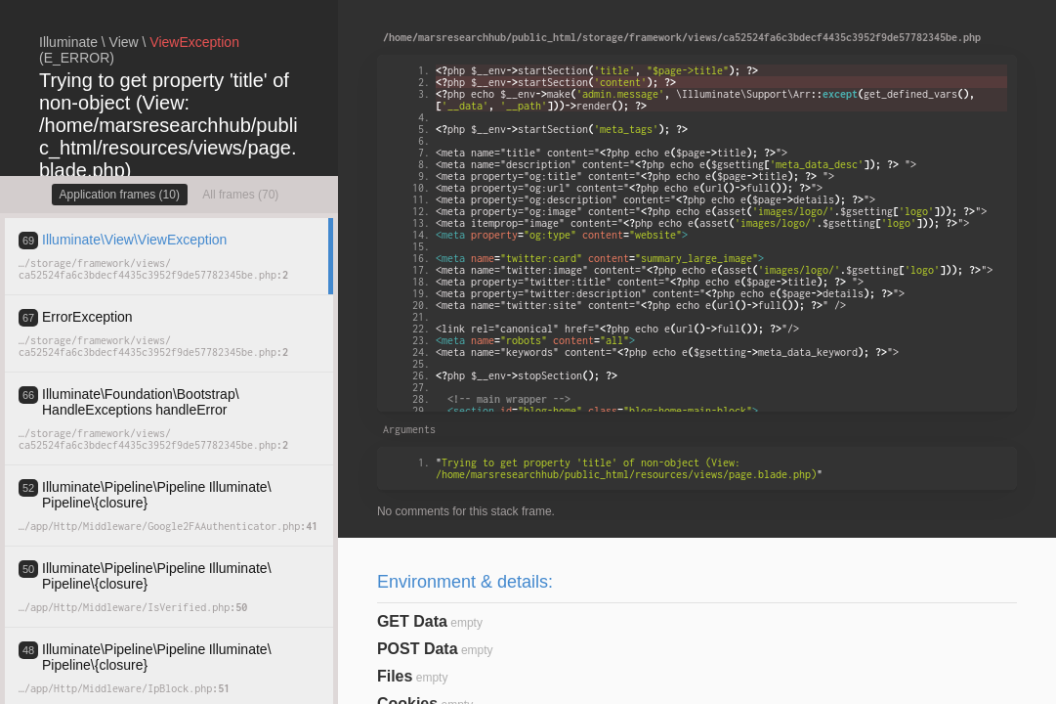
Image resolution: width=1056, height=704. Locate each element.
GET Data (412, 621)
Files (394, 676)
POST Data (417, 648)
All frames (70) (240, 194)
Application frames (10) (120, 194)
